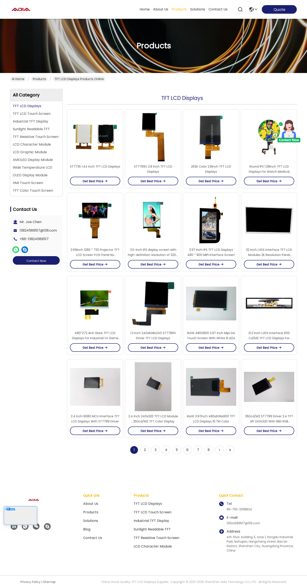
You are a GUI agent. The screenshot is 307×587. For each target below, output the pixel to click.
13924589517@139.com (38, 230)
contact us (218, 9)
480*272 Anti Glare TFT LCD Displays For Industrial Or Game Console (95, 338)
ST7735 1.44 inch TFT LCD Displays (95, 166)
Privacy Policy (30, 582)
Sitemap (49, 582)
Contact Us (92, 537)
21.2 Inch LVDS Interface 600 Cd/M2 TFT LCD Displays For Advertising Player (269, 338)
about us (160, 9)
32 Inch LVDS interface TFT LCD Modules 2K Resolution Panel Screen (269, 255)
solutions (197, 9)
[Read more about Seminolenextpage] (219, 450)
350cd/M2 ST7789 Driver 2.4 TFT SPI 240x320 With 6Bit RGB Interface (269, 421)
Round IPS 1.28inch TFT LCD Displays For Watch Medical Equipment (269, 171)
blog (86, 529)
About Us (90, 503)
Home (145, 9)
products (179, 9)
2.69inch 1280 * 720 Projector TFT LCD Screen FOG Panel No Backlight (95, 255)
